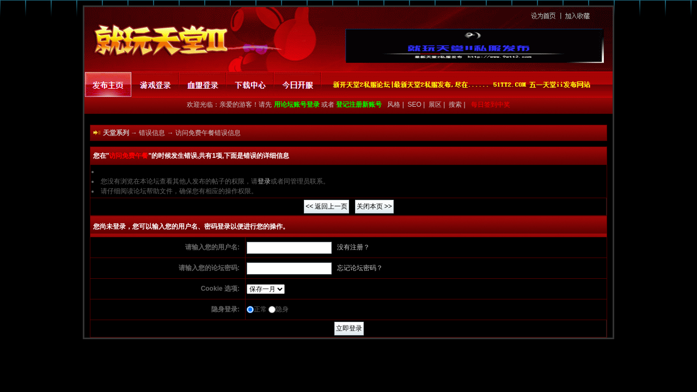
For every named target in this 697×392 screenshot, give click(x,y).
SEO (416, 104)
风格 (393, 104)
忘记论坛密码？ (360, 268)
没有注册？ (353, 247)
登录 (264, 181)
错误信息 (152, 133)
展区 (436, 104)
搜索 (456, 104)
